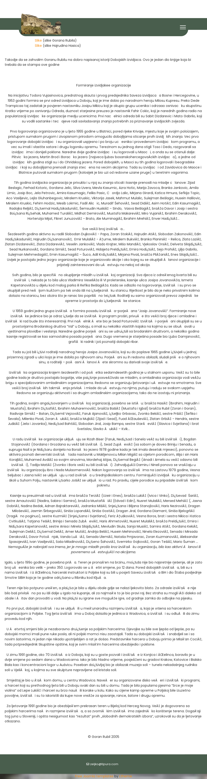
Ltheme (125, 776)
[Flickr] (111, 4)
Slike (38, 40)
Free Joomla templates (94, 776)
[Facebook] (95, 4)
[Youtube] (104, 4)
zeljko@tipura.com (104, 764)
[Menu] (183, 27)
